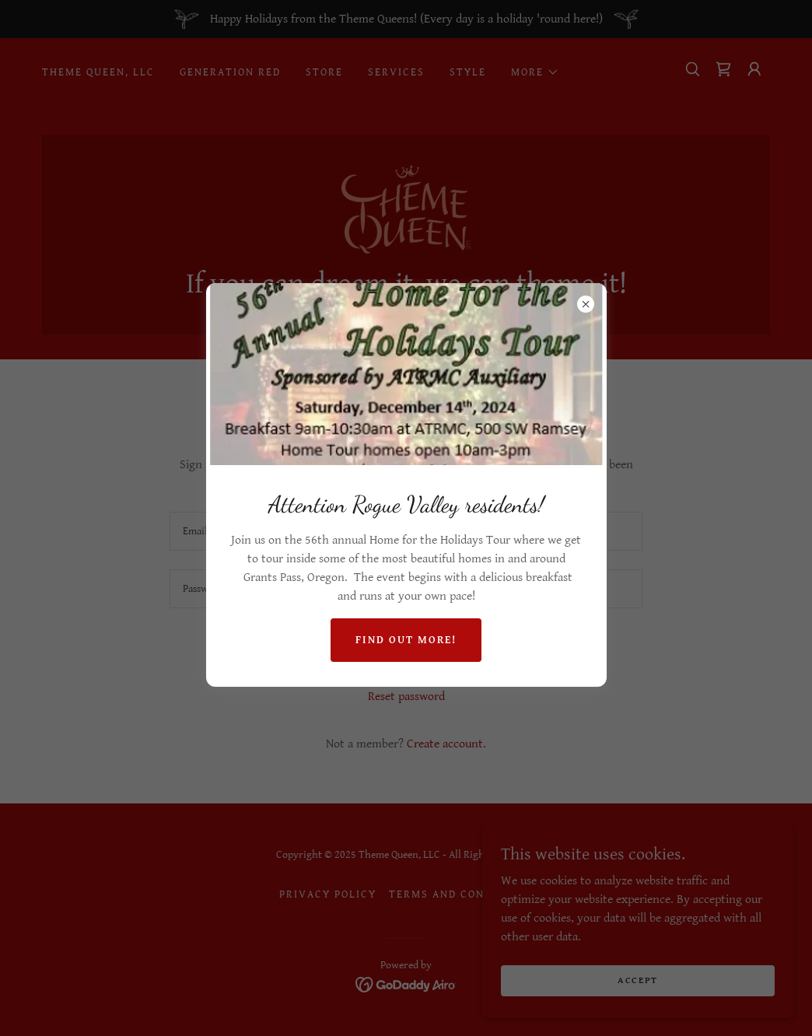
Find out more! (406, 640)
